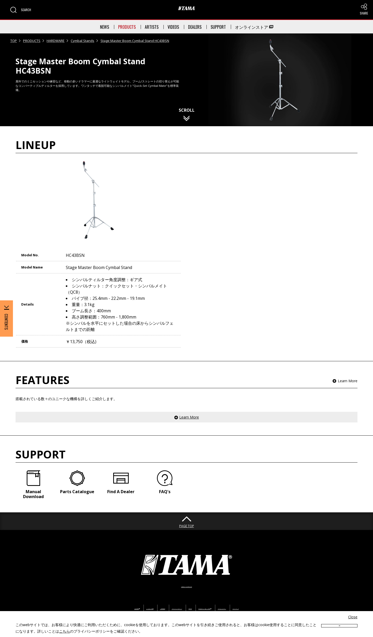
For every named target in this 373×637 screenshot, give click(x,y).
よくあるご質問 (97, 592)
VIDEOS (173, 27)
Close (352, 616)
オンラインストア (254, 27)
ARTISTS (152, 27)
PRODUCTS (127, 27)
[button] (20, 10)
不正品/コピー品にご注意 (227, 592)
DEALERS (195, 27)
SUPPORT (218, 27)
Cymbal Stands (82, 40)
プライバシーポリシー (159, 592)
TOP (13, 40)
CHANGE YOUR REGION (186, 570)
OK (339, 627)
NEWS (104, 27)
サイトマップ (303, 592)
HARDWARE (55, 40)
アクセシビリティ (271, 592)
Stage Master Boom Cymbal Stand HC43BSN (135, 40)
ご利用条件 (126, 592)
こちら (64, 631)
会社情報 (68, 592)
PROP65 (191, 592)
